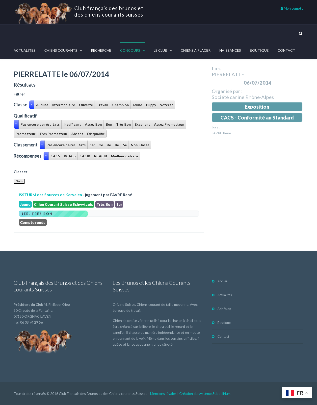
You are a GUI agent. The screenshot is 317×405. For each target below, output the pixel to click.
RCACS (70, 156)
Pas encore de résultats (40, 124)
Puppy (151, 105)
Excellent (142, 124)
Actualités (24, 50)
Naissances (230, 50)
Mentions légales (163, 393)
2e (101, 145)
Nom (19, 181)
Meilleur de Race (124, 156)
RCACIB (100, 156)
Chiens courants (60, 50)
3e (109, 145)
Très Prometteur (53, 134)
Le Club (160, 50)
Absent (77, 134)
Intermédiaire (63, 105)
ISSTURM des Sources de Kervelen (50, 194)
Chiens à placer (196, 50)
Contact (286, 50)
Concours (130, 50)
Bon (109, 124)
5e (125, 145)
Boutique (259, 50)
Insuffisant (72, 124)
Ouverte (86, 105)
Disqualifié (96, 134)
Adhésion (224, 309)
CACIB (84, 156)
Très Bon (123, 124)
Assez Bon (93, 124)
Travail (102, 105)
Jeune (137, 105)
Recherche (101, 50)
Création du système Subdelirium (205, 393)
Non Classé (140, 145)
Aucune (42, 105)
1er (92, 145)
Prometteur (25, 134)
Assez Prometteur (169, 124)
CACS (55, 156)
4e (117, 145)
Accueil (222, 281)
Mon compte (292, 8)
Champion (120, 105)
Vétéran (166, 105)
